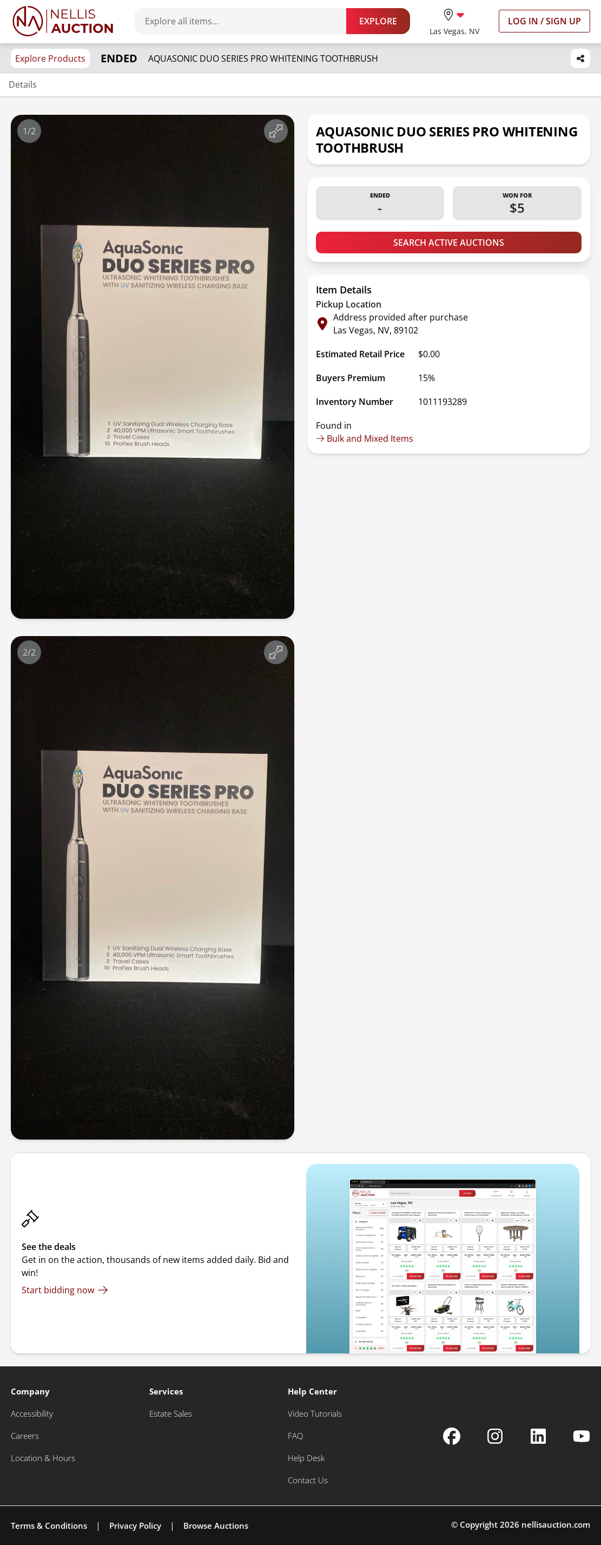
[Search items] (245, 21)
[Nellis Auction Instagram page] (495, 1436)
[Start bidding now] (65, 1290)
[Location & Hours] (43, 1458)
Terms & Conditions (49, 1525)
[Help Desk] (306, 1458)
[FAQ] (295, 1436)
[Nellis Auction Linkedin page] (538, 1436)
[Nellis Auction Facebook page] (451, 1436)
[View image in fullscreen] (276, 131)
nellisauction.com (555, 1524)
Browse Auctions (215, 1525)
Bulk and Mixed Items (364, 438)
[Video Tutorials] (315, 1413)
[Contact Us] (308, 1480)
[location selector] (454, 20)
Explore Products (50, 58)
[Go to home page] (63, 21)
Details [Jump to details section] (23, 84)
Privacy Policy (135, 1525)
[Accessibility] (32, 1413)
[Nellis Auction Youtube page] (581, 1436)
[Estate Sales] (170, 1413)
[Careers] (25, 1436)
